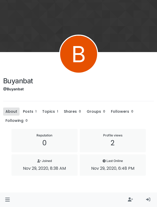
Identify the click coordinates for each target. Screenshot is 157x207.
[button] (7, 200)
